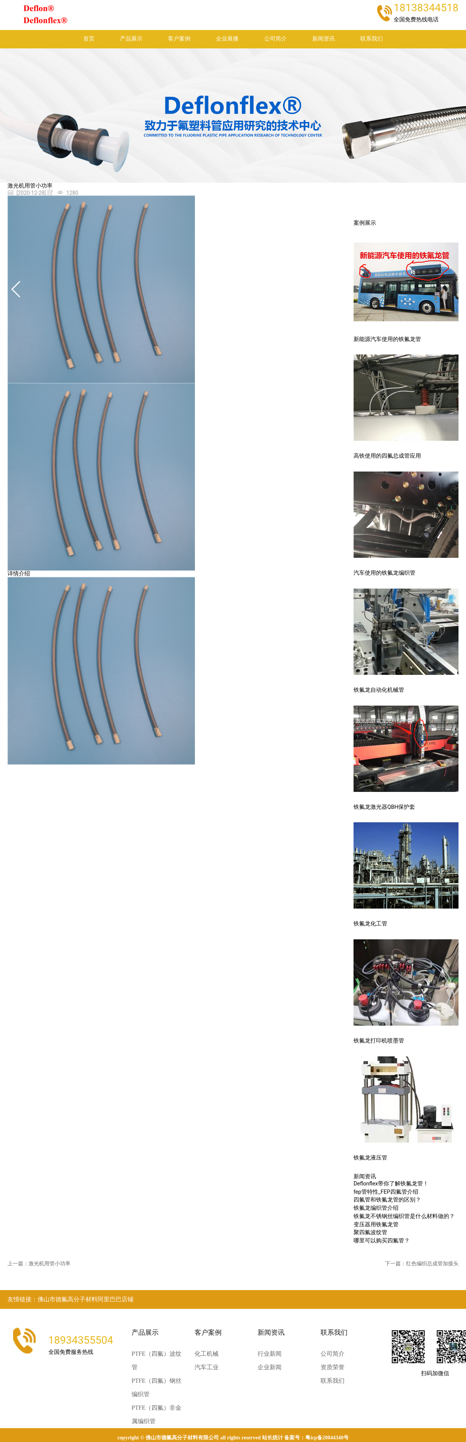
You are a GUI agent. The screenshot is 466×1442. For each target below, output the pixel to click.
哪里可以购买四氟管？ (382, 1241)
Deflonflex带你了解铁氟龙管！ (391, 1184)
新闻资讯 (323, 39)
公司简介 (275, 39)
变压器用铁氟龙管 (376, 1224)
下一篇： (422, 1263)
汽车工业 (207, 1367)
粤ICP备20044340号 (327, 1437)
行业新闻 (270, 1353)
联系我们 (371, 39)
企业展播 (227, 39)
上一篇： (38, 1263)
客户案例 (179, 39)
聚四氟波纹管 (370, 1232)
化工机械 (207, 1353)
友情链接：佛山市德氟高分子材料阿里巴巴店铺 (70, 1299)
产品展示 (131, 39)
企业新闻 (270, 1367)
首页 (88, 39)
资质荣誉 (333, 1367)
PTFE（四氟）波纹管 (156, 1360)
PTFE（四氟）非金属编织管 (156, 1414)
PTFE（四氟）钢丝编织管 (156, 1387)
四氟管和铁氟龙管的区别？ (387, 1200)
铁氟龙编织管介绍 (376, 1208)
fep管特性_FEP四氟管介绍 (386, 1192)
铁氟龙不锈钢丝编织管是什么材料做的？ (404, 1216)
